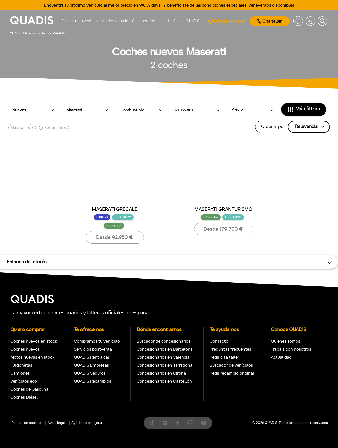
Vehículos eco (23, 381)
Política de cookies (26, 423)
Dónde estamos (226, 21)
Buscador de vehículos (231, 365)
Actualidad (160, 21)
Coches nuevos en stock (33, 341)
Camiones (20, 373)
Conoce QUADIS (186, 21)
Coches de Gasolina (29, 389)
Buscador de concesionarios (163, 341)
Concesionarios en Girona (161, 373)
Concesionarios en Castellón (164, 381)
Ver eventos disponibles (271, 5)
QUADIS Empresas (91, 365)
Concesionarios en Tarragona (164, 365)
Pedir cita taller (224, 357)
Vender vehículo (115, 21)
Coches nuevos (25, 349)
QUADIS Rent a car (91, 357)
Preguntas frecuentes (230, 349)
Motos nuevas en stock (32, 357)
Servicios (139, 21)
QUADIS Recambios (92, 381)
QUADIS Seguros (90, 373)
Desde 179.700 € (223, 229)
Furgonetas (21, 365)
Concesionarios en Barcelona (165, 349)
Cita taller (269, 21)
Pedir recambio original (232, 373)
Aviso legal (56, 423)
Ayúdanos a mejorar (86, 423)
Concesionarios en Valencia (163, 357)
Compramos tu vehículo (97, 341)
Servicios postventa (93, 349)
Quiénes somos (285, 341)
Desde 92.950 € (114, 237)
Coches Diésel (24, 397)
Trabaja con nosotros (291, 349)
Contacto (219, 341)
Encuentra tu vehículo (79, 21)
